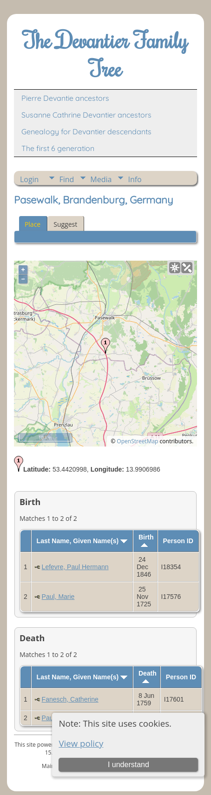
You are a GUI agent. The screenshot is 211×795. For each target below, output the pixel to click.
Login (29, 179)
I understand (128, 765)
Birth (146, 540)
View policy (81, 743)
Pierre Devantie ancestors (65, 98)
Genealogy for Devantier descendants (86, 131)
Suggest (65, 224)
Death (147, 676)
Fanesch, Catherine (70, 699)
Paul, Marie (58, 596)
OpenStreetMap (137, 441)
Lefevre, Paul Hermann (75, 567)
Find (66, 179)
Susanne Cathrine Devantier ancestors (86, 114)
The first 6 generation (57, 148)
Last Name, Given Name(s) (82, 541)
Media (101, 179)
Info (134, 179)
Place (32, 224)
